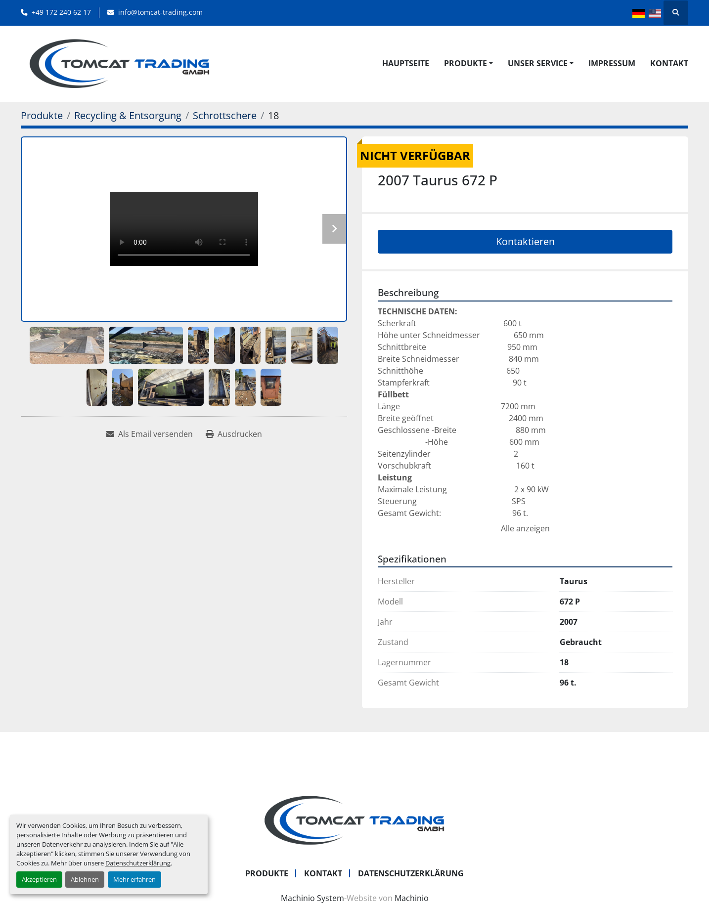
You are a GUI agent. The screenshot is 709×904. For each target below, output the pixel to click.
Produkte (465, 63)
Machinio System (312, 898)
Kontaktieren (525, 241)
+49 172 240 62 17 (61, 12)
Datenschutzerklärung (138, 863)
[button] (468, 63)
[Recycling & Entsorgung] (127, 115)
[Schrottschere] (225, 115)
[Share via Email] (149, 434)
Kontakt (669, 63)
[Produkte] (42, 115)
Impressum (611, 63)
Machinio (412, 898)
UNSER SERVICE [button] (538, 63)
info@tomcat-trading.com (160, 12)
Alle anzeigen (525, 528)
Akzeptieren (39, 879)
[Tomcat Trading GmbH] (354, 819)
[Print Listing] (233, 434)
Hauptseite (405, 63)
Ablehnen (85, 879)
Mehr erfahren (134, 879)
